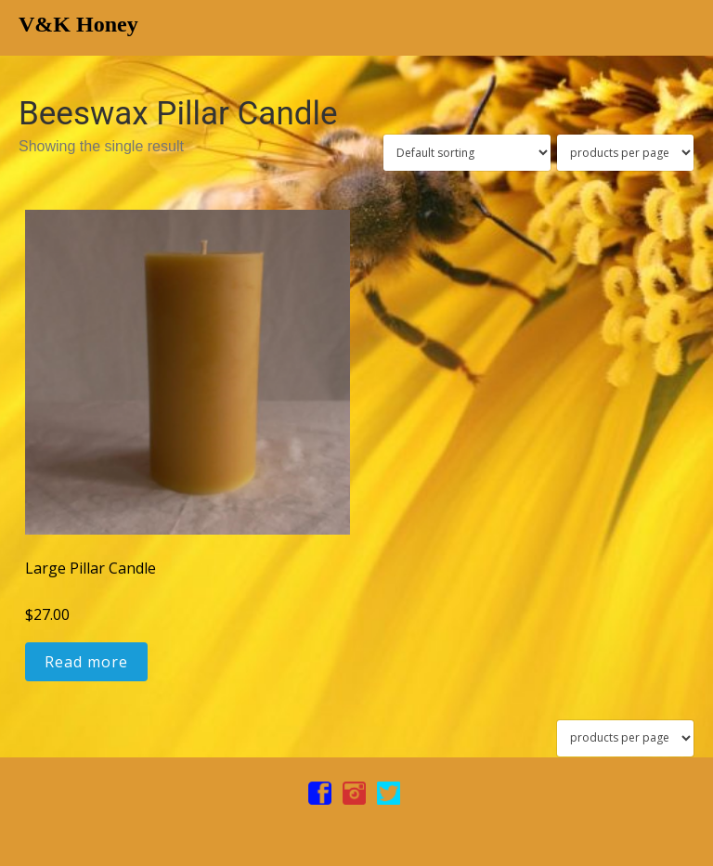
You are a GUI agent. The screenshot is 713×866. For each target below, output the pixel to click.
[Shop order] (466, 153)
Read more (86, 662)
